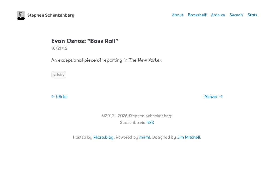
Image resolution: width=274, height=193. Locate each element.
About (177, 15)
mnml (144, 137)
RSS (150, 122)
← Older (59, 96)
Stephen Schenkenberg (45, 15)
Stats (252, 15)
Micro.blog (103, 137)
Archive (218, 15)
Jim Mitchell (188, 137)
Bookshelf (197, 15)
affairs (58, 74)
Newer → (214, 96)
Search (236, 15)
